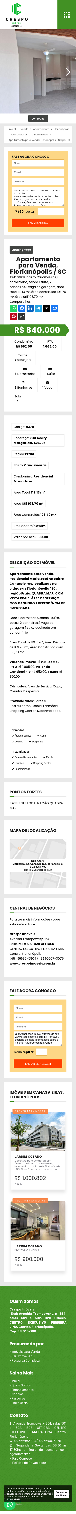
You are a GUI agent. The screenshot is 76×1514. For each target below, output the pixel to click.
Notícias (16, 1397)
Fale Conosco (21, 1461)
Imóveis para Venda (25, 1354)
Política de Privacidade (28, 1466)
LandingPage (21, 253)
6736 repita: (24, 1055)
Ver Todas (38, 118)
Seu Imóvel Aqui (22, 1359)
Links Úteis (19, 1406)
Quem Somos (20, 1388)
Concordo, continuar (61, 1494)
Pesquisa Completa (25, 1363)
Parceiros (17, 1401)
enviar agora (38, 225)
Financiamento (22, 1393)
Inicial (15, 1384)
